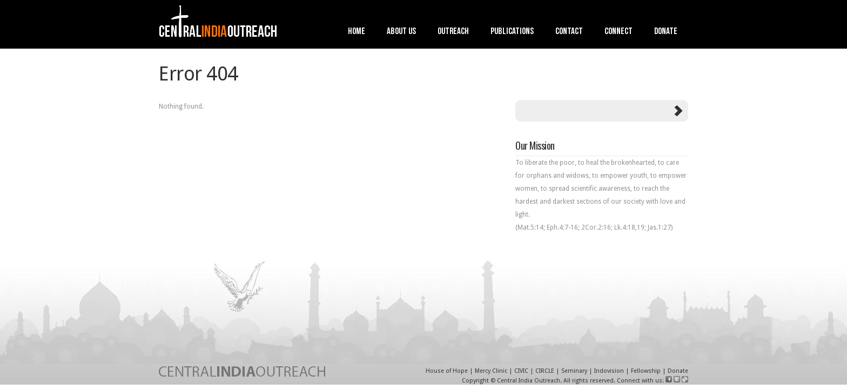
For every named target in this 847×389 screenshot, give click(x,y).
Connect (618, 32)
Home (356, 32)
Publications (512, 32)
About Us (401, 32)
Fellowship (646, 370)
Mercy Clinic (491, 370)
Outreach (453, 32)
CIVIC (521, 370)
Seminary (574, 370)
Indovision (609, 370)
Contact (569, 32)
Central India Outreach (528, 380)
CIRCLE (544, 370)
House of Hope (447, 370)
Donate (665, 32)
